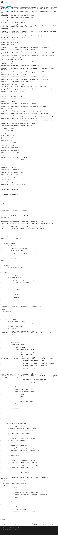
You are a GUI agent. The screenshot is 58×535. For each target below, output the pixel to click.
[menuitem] (17, 2)
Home (1, 6)
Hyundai (56, 2)
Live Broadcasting (7, 6)
